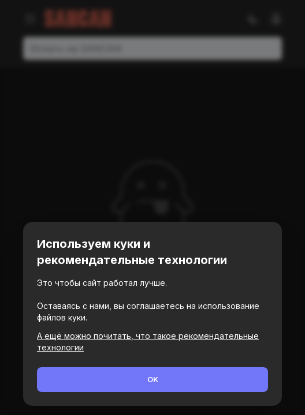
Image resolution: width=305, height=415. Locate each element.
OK (152, 379)
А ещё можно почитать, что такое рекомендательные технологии (148, 341)
